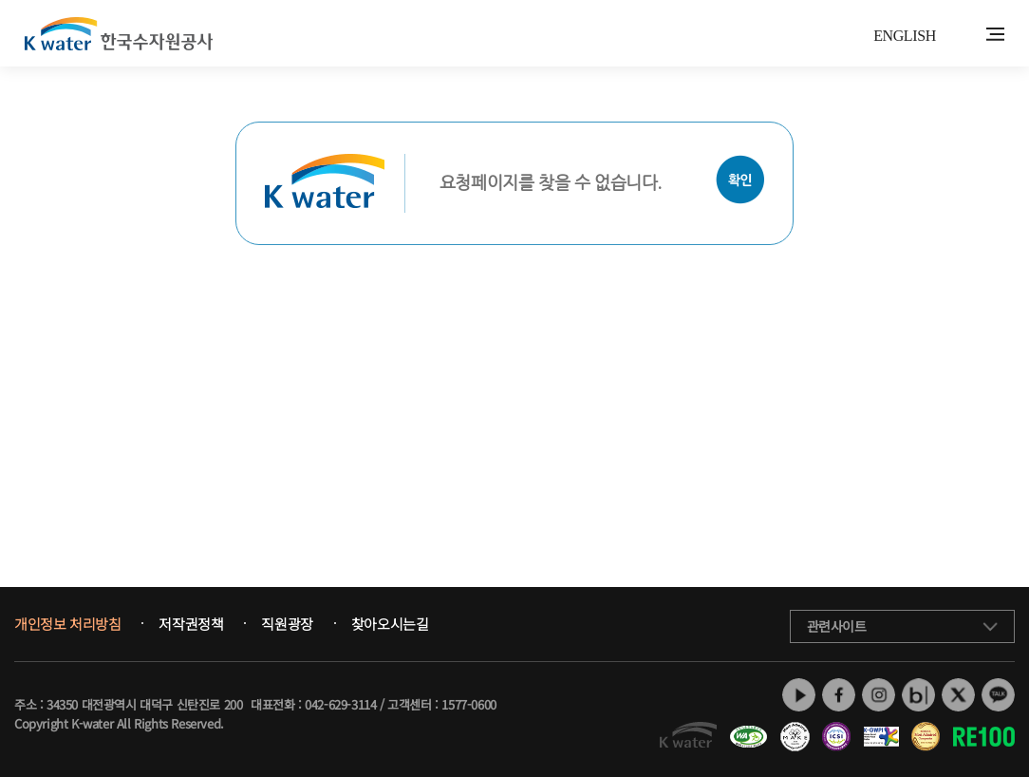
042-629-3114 (340, 704)
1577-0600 (468, 704)
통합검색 (966, 35)
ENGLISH (904, 36)
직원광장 (286, 624)
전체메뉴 (995, 34)
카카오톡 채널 (998, 694)
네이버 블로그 (918, 694)
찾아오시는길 (390, 624)
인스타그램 (878, 694)
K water (119, 33)
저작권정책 (191, 624)
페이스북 (838, 694)
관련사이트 (837, 625)
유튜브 (798, 694)
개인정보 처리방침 (67, 624)
